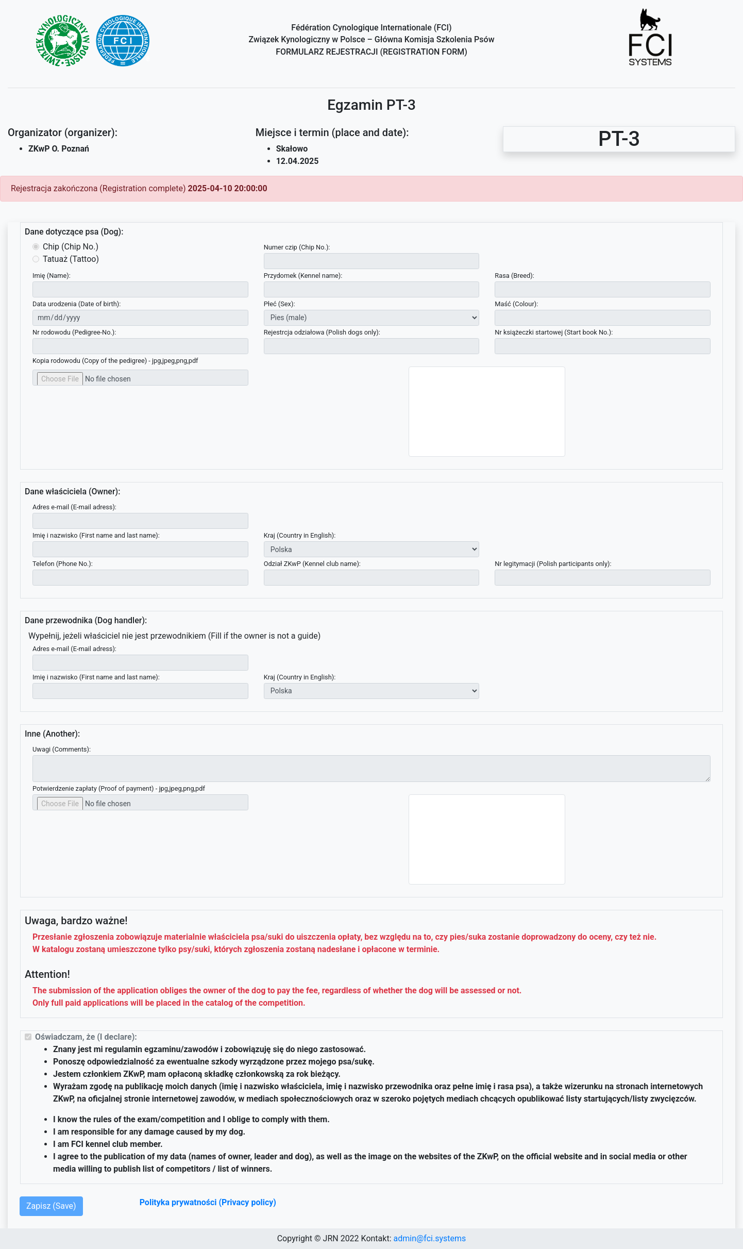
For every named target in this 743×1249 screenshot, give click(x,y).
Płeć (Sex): (279, 304)
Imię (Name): (51, 275)
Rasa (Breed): (514, 275)
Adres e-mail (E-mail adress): (74, 507)
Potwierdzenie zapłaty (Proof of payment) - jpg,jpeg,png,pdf (118, 788)
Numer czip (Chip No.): (297, 247)
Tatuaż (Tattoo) (71, 259)
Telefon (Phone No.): (62, 564)
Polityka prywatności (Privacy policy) (208, 1202)
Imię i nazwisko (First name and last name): (96, 535)
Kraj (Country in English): (300, 535)
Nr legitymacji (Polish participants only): (553, 564)
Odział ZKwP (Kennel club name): (312, 564)
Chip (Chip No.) (70, 247)
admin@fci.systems (429, 1238)
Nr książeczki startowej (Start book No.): (554, 332)
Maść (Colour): (516, 304)
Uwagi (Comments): (61, 749)
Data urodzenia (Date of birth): (76, 304)
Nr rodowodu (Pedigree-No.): (74, 332)
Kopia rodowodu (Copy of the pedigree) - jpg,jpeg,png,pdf (115, 360)
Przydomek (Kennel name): (303, 275)
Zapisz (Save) (51, 1206)
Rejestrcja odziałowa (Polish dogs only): (322, 332)
